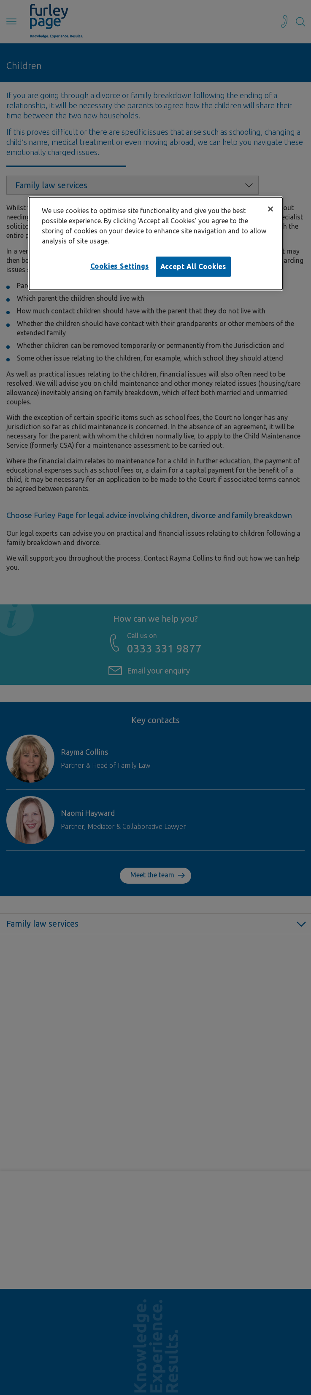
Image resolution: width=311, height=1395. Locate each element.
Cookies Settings (119, 266)
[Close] (270, 209)
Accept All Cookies (193, 266)
